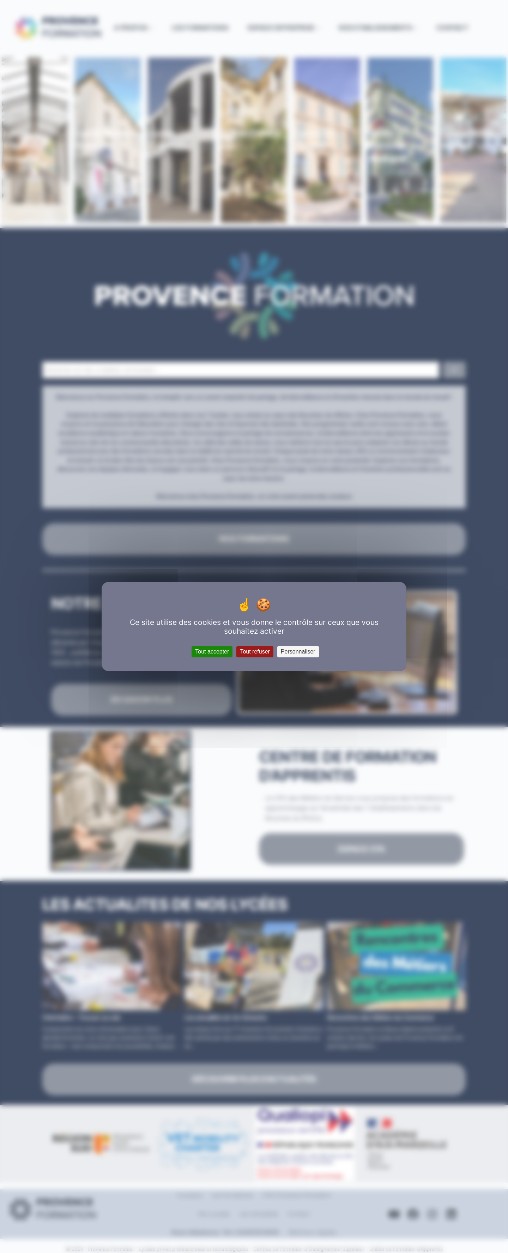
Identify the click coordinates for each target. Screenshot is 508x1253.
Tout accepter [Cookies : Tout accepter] (212, 652)
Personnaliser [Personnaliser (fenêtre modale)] (298, 652)
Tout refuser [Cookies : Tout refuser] (255, 652)
